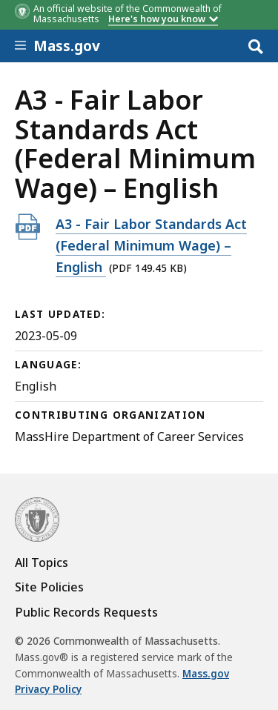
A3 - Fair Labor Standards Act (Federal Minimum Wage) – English (151, 245)
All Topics (41, 562)
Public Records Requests (86, 612)
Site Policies (49, 587)
